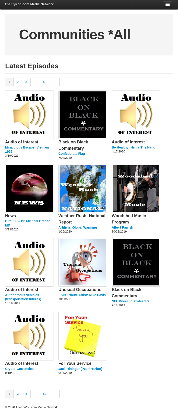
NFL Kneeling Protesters (130, 301)
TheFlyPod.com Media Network (29, 4)
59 (44, 82)
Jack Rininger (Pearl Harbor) (80, 369)
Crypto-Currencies (19, 369)
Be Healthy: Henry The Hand (133, 147)
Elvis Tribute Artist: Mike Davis (82, 295)
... (35, 82)
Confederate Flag (71, 153)
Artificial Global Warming (77, 227)
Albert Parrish (122, 227)
